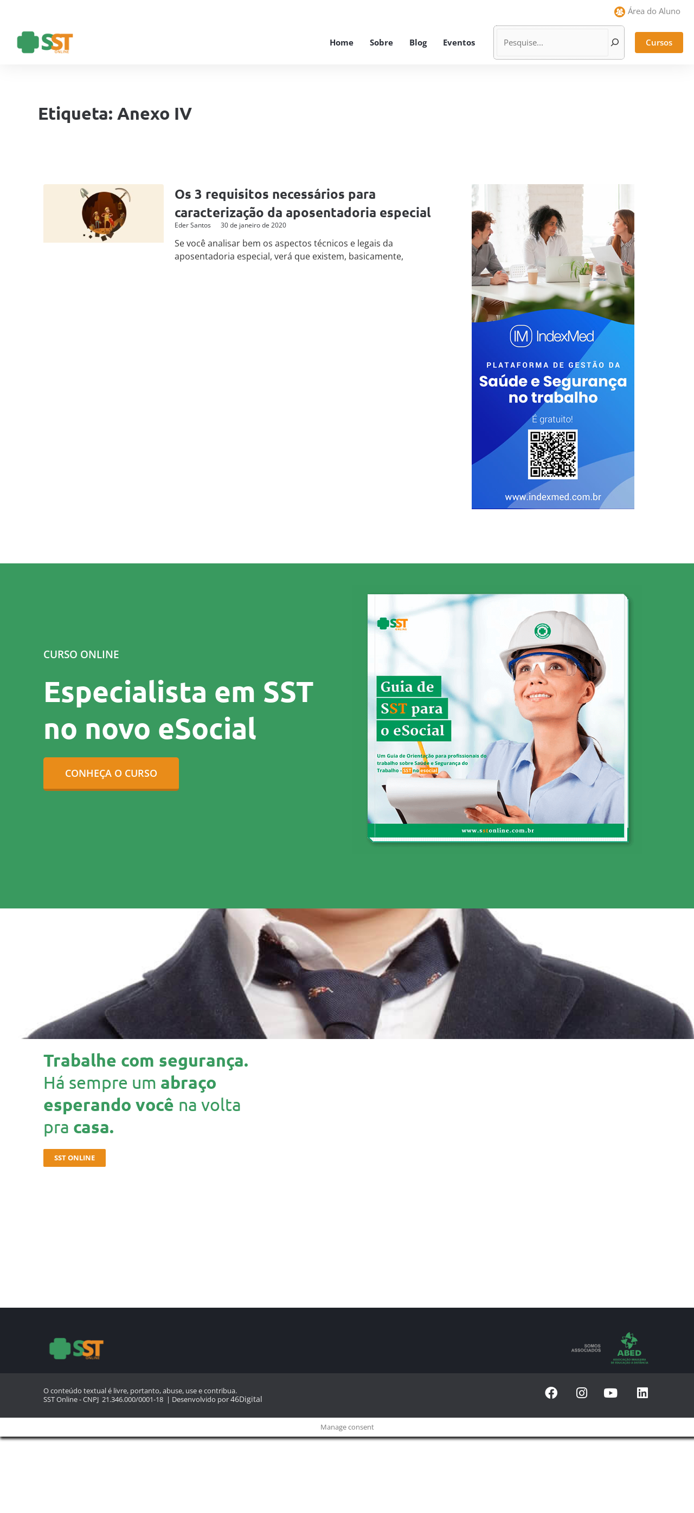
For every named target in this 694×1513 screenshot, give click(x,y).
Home (342, 42)
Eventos (459, 42)
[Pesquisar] (614, 42)
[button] (659, 42)
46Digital (244, 1399)
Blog (418, 42)
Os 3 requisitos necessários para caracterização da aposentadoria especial (283, 211)
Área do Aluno (654, 10)
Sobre (381, 42)
